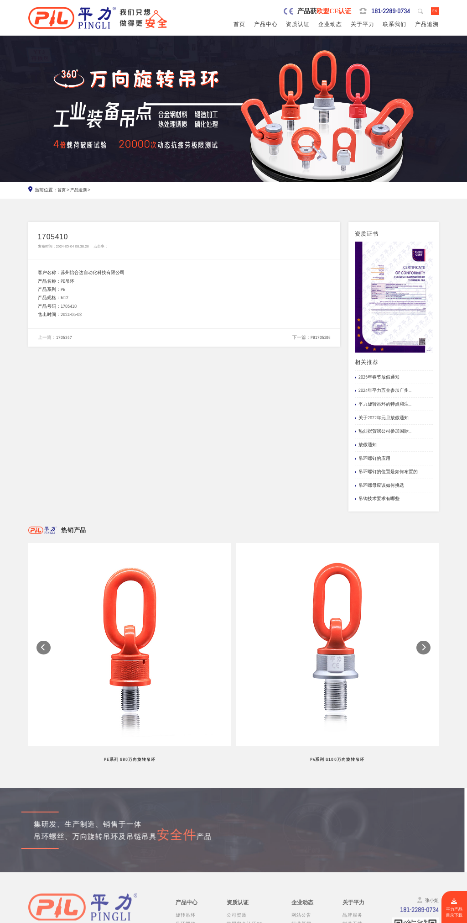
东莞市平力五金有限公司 (86, 916)
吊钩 (181, 858)
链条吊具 (186, 883)
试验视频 (352, 849)
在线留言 (352, 858)
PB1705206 (320, 342)
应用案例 (301, 849)
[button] (43, 604)
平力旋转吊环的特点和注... (383, 405)
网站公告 (301, 824)
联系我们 (394, 25)
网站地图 (428, 916)
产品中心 (266, 25)
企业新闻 (301, 841)
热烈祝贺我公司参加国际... (383, 432)
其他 (181, 891)
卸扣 (181, 874)
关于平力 (362, 25)
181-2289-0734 (383, 11)
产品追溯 (427, 25)
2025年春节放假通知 (377, 378)
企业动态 (330, 25)
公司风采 (352, 841)
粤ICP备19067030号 (393, 916)
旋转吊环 (186, 824)
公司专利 (237, 849)
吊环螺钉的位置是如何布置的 (386, 472)
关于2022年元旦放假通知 (382, 419)
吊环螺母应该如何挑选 (379, 486)
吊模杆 (183, 841)
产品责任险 (239, 841)
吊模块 (183, 849)
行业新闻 (301, 832)
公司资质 (237, 824)
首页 (239, 25)
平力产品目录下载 (453, 906)
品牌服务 (352, 824)
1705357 (64, 342)
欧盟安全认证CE (244, 832)
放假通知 (366, 446)
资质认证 (298, 25)
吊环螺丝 (186, 832)
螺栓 (181, 866)
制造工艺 (352, 832)
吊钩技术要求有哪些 (377, 499)
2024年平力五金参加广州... (383, 391)
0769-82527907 (64, 867)
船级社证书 (239, 858)
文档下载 (301, 858)
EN (433, 11)
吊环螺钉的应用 (372, 459)
